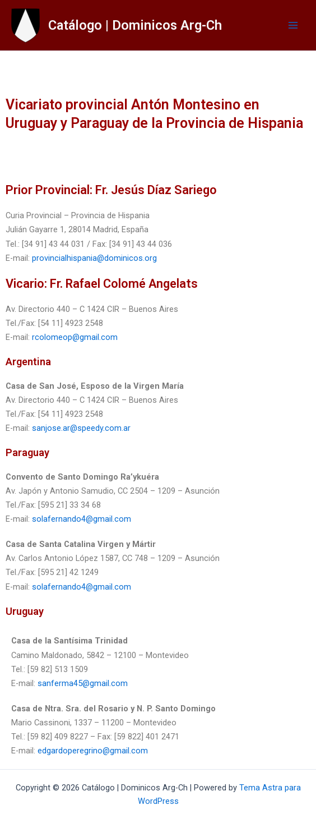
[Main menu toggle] (293, 25)
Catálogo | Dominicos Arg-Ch (135, 25)
